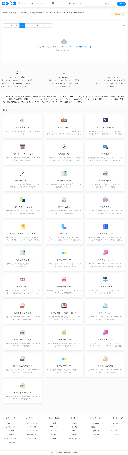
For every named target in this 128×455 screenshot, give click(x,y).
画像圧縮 (74, 423)
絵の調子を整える (74, 438)
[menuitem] (22, 3)
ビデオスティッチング (10, 438)
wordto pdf (96, 423)
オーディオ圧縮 (32, 431)
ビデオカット (11, 423)
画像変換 (74, 427)
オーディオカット (32, 423)
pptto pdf (96, 431)
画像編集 (74, 434)
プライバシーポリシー (117, 431)
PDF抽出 (53, 434)
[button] (108, 4)
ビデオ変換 (10, 431)
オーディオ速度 (32, 438)
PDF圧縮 (53, 423)
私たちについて (117, 423)
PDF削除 (53, 438)
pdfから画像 (96, 434)
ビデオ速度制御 (10, 442)
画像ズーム (74, 431)
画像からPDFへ (96, 427)
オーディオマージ (32, 434)
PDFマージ (53, 427)
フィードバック (117, 427)
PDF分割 (53, 431)
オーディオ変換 (32, 427)
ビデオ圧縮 (10, 434)
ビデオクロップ (10, 427)
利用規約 (117, 434)
